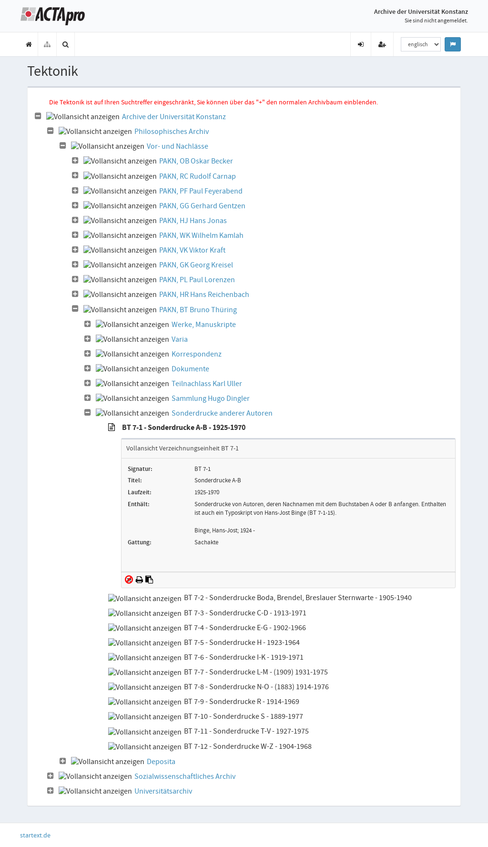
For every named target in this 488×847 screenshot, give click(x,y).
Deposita (161, 761)
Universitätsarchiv (163, 791)
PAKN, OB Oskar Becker (196, 161)
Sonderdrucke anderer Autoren (222, 413)
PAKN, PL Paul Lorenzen (197, 280)
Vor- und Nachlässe (177, 146)
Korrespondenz (197, 354)
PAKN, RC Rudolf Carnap (197, 176)
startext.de (35, 835)
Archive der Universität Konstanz (174, 117)
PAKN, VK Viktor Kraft (192, 250)
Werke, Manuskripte (204, 324)
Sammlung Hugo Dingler (211, 398)
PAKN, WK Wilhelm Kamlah (201, 235)
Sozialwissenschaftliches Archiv (184, 776)
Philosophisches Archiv (171, 131)
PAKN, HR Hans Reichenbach (204, 294)
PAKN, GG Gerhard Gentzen (202, 206)
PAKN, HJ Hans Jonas (193, 220)
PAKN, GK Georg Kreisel (196, 265)
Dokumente (190, 369)
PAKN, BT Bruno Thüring (198, 310)
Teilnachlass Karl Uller (207, 383)
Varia (180, 339)
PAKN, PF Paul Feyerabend (201, 191)
